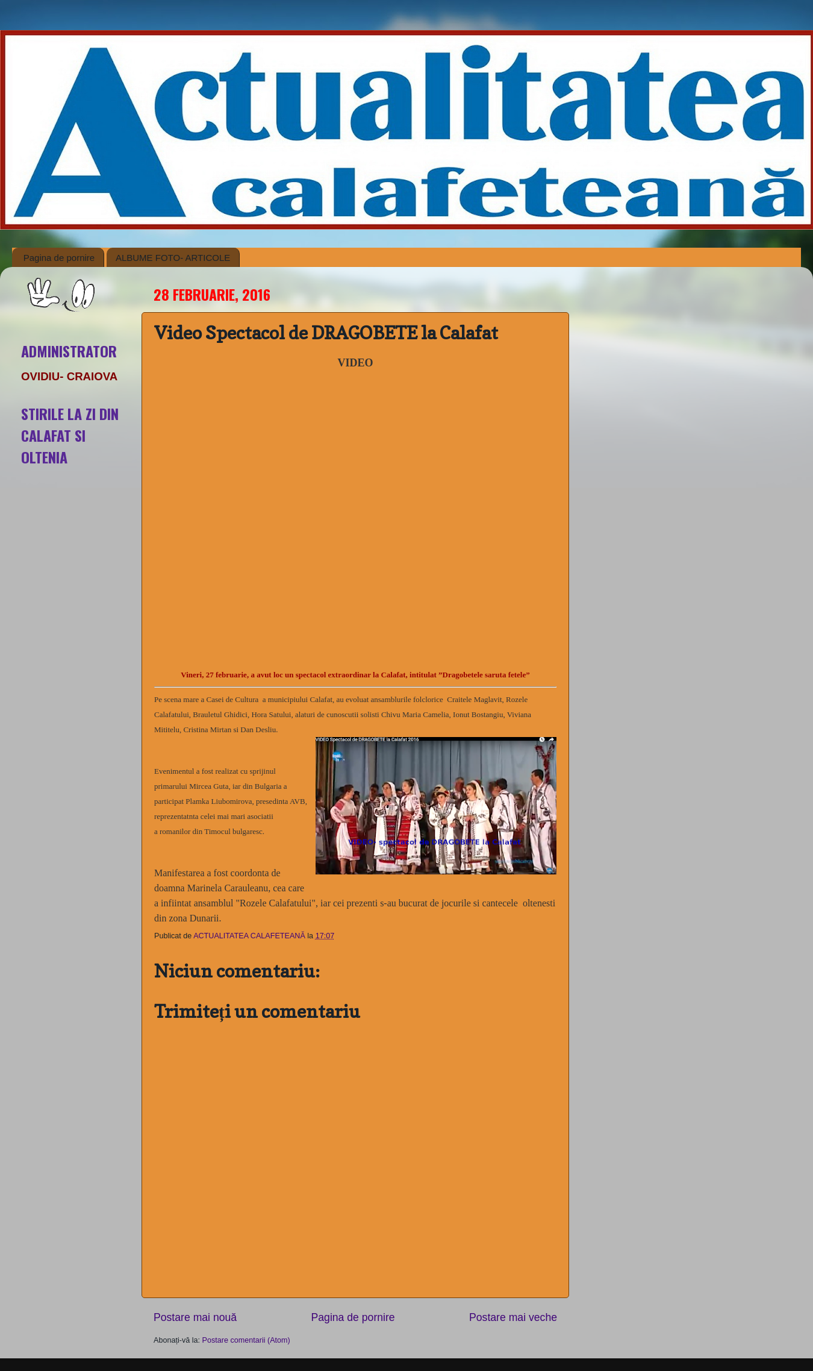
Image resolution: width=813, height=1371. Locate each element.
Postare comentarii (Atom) (246, 1340)
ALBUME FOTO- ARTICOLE (173, 258)
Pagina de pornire (59, 258)
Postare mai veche (513, 1317)
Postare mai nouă (195, 1317)
